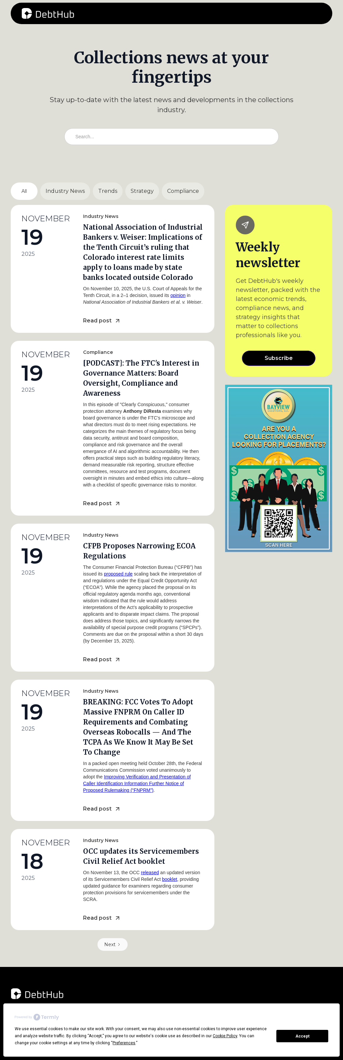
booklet (169, 879)
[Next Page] (112, 944)
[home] (48, 13)
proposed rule (118, 574)
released (150, 872)
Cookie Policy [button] (225, 1036)
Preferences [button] (124, 1043)
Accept (302, 1036)
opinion (178, 295)
